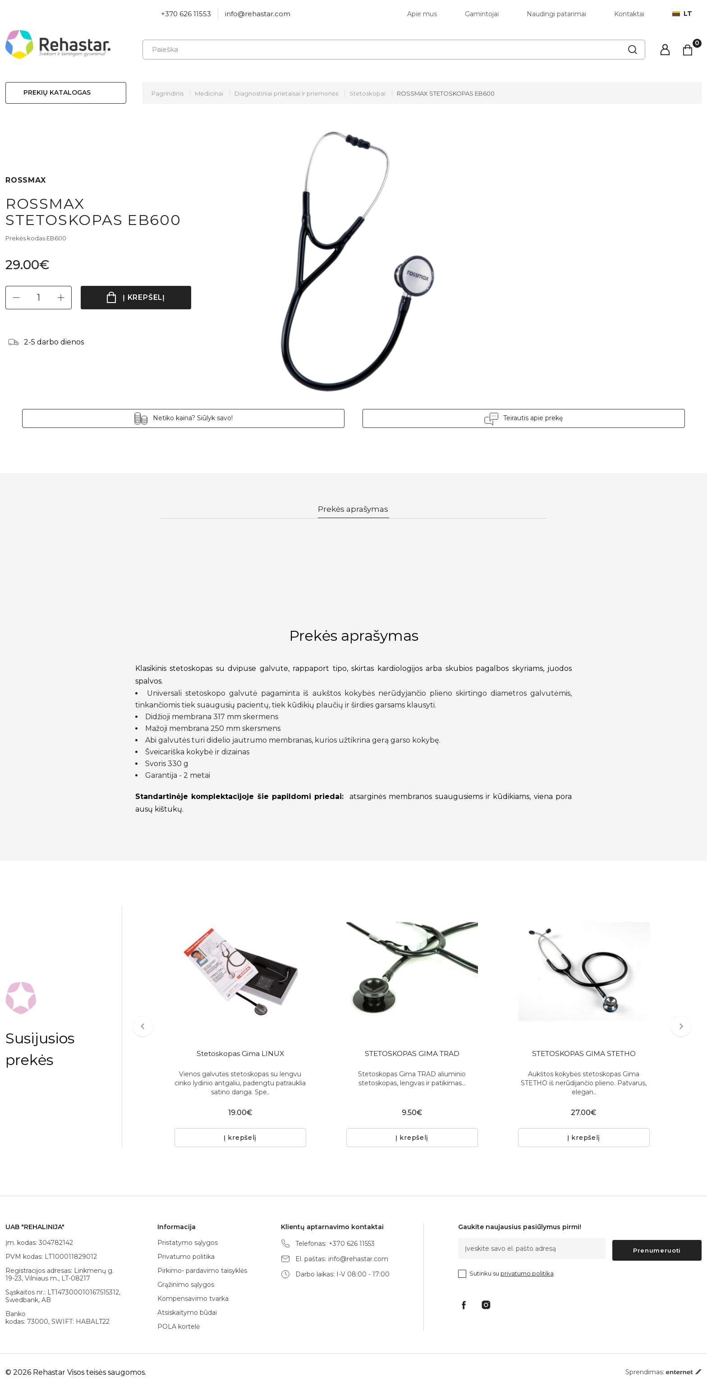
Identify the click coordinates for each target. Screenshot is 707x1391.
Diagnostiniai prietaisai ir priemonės (286, 93)
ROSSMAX (25, 180)
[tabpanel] (240, 972)
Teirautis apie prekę (480, 418)
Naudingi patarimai (556, 14)
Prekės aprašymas (354, 509)
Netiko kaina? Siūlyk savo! (246, 418)
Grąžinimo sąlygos (185, 1285)
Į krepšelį (144, 297)
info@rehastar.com (257, 13)
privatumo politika (527, 1271)
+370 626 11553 (186, 13)
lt (682, 14)
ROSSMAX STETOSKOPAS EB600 (446, 93)
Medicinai (209, 93)
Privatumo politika (186, 1257)
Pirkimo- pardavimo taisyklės (202, 1271)
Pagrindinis (168, 93)
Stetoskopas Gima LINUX (240, 1055)
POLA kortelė (178, 1326)
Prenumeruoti (657, 1248)
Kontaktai (629, 14)
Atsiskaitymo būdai (187, 1312)
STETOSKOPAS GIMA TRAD (412, 1055)
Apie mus (422, 14)
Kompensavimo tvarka (193, 1299)
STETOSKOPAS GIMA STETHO (583, 1055)
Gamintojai (482, 14)
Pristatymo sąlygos (187, 1243)
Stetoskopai (367, 93)
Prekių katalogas (57, 92)
